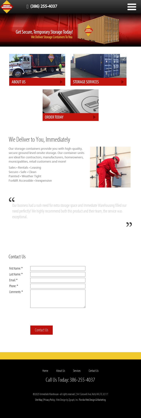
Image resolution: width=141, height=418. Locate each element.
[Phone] (57, 286)
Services (77, 371)
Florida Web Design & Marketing (92, 399)
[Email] (57, 280)
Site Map (38, 399)
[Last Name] (57, 274)
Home (45, 371)
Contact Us (41, 330)
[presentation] (58, 317)
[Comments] (57, 299)
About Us (60, 371)
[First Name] (57, 268)
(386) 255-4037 (41, 6)
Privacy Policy (49, 399)
